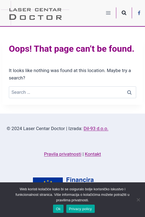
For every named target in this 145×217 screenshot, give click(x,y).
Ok (58, 209)
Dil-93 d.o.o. (96, 128)
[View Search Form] (124, 13)
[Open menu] (108, 13)
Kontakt (93, 154)
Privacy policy (80, 209)
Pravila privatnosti (62, 154)
